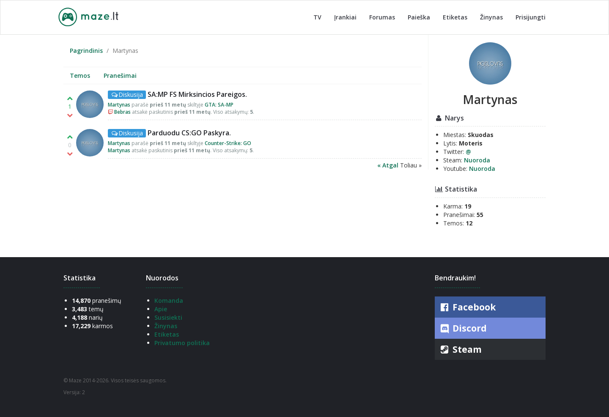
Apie (160, 309)
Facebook (467, 307)
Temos (80, 75)
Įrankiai (345, 17)
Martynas (119, 104)
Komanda (168, 300)
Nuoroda (477, 160)
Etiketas (455, 17)
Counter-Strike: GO (228, 143)
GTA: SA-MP (219, 104)
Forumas (382, 17)
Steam (460, 349)
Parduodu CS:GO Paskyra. (189, 132)
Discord (463, 328)
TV (317, 17)
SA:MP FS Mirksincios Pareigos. (197, 94)
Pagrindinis (86, 51)
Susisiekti (168, 317)
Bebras (122, 111)
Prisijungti (531, 17)
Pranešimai (120, 75)
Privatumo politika (182, 343)
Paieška (419, 17)
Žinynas (491, 17)
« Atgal (388, 165)
